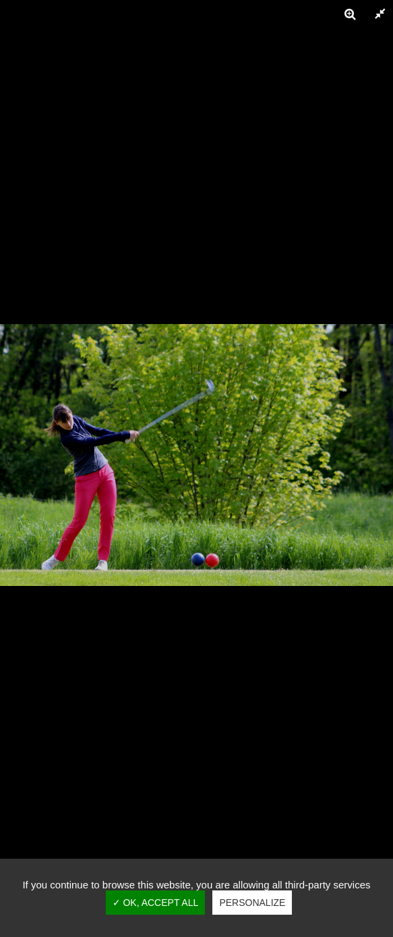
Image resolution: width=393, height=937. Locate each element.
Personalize (252, 902)
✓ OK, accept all (156, 902)
